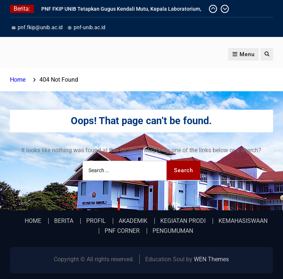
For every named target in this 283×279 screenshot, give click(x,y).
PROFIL (96, 221)
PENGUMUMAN (173, 231)
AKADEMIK (133, 221)
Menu (243, 54)
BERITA (63, 221)
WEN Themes (211, 259)
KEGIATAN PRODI (183, 221)
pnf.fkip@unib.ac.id (40, 27)
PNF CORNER (122, 231)
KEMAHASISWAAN (243, 221)
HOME (33, 221)
